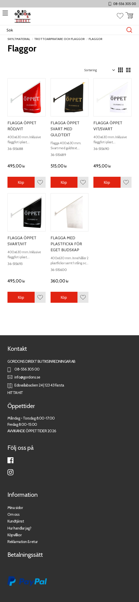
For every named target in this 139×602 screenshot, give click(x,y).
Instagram (10, 472)
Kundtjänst (15, 521)
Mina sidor (15, 507)
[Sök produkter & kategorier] (64, 30)
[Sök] (129, 30)
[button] (4, 14)
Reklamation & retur (22, 541)
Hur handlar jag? (19, 528)
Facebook (10, 460)
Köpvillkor (14, 534)
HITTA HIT (15, 392)
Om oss (13, 514)
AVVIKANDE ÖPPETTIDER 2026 (31, 430)
